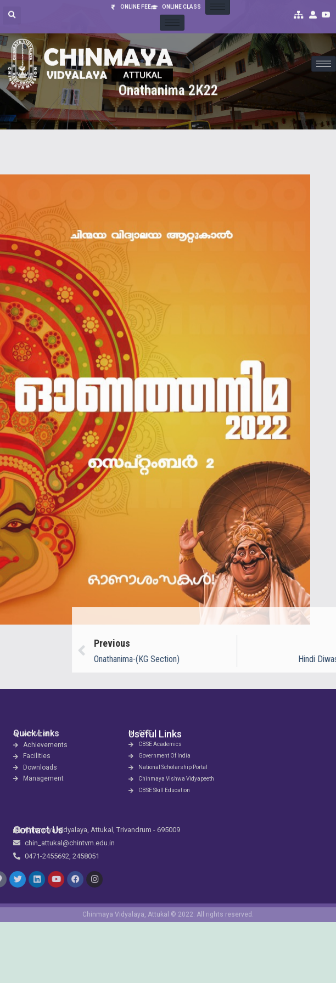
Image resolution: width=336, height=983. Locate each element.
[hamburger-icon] (323, 49)
